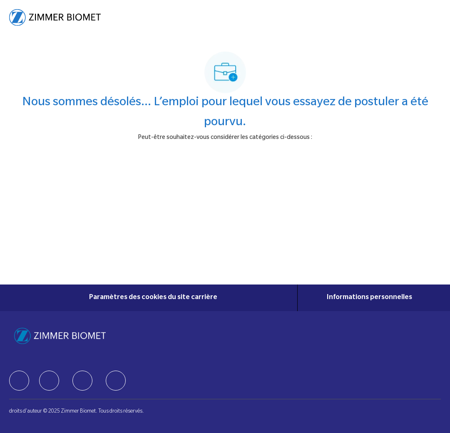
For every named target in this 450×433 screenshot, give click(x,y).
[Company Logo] (55, 18)
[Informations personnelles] (369, 298)
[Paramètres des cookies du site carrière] (153, 298)
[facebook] (19, 381)
